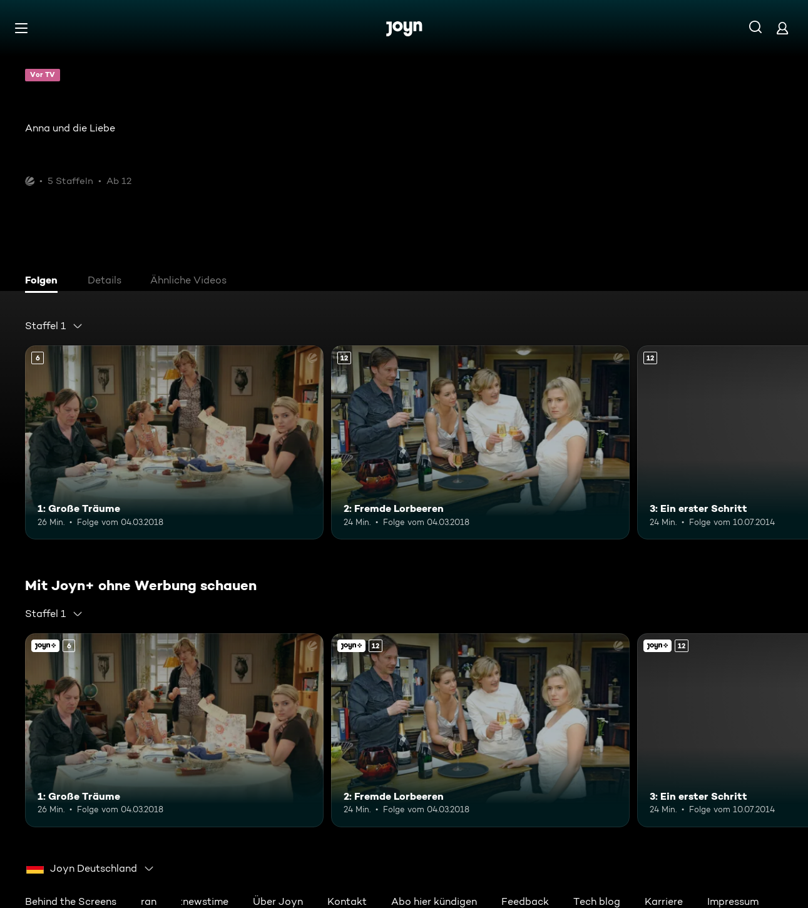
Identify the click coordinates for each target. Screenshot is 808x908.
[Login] (782, 28)
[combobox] (54, 326)
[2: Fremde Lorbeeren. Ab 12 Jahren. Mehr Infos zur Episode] (480, 442)
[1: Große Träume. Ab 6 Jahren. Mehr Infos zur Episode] (174, 442)
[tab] (44, 281)
